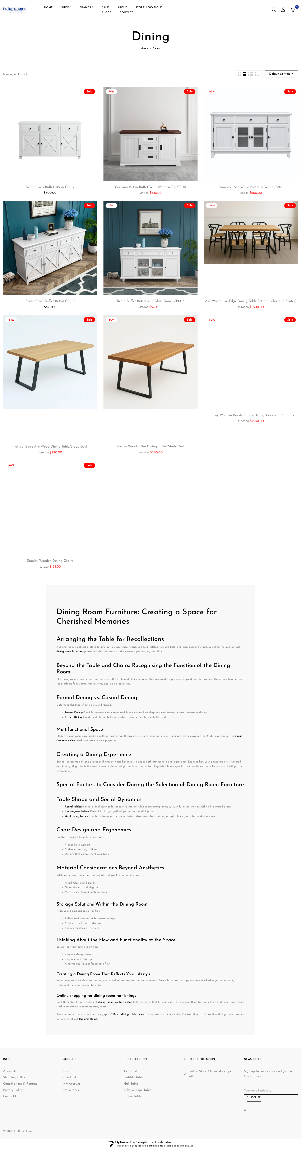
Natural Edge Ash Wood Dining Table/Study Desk (50, 446)
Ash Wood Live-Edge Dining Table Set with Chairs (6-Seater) (250, 301)
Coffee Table (133, 1096)
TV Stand (130, 1071)
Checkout (69, 1077)
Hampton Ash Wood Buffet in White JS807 (251, 187)
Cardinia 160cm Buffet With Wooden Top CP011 (150, 187)
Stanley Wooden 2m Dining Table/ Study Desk (150, 446)
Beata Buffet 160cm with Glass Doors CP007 (150, 301)
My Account (71, 1083)
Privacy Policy (13, 1090)
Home (144, 48)
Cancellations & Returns (20, 1083)
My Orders (71, 1090)
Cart (66, 1071)
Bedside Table (133, 1077)
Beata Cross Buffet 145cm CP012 (50, 187)
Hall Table (131, 1083)
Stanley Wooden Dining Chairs (50, 561)
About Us (9, 1071)
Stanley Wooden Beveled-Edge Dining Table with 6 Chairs (251, 415)
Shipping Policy (14, 1077)
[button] (293, 10)
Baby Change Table (137, 1090)
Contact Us (11, 1096)
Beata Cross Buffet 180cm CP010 (50, 301)
